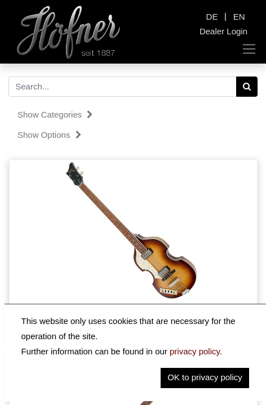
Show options (49, 135)
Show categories (55, 114)
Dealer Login (223, 31)
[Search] (247, 86)
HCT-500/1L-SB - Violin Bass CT (133, 322)
